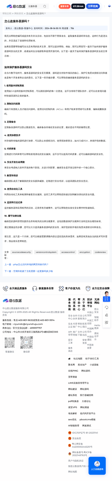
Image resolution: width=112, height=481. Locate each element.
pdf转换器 (73, 401)
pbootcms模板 (88, 419)
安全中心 (70, 317)
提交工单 (70, 341)
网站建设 (72, 389)
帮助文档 (7, 13)
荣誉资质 (84, 341)
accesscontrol (68, 252)
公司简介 (84, 317)
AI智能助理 (73, 425)
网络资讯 (18, 13)
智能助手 (96, 319)
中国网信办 (90, 330)
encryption (85, 252)
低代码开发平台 (87, 413)
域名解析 (72, 413)
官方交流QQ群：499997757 (27, 328)
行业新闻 (80, 317)
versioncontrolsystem (46, 252)
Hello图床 (97, 327)
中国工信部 (90, 322)
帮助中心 (80, 325)
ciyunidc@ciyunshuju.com (28, 324)
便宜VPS (72, 407)
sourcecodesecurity (21, 252)
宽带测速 (72, 376)
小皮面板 (94, 364)
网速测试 (86, 425)
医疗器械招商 (86, 395)
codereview (100, 252)
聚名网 (71, 364)
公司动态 (84, 333)
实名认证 (70, 325)
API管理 (70, 333)
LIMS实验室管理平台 (78, 383)
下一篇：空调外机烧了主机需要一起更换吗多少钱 (29, 271)
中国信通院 (90, 338)
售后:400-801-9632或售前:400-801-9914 (33, 320)
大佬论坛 (86, 401)
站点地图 (78, 358)
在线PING (73, 370)
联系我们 (84, 325)
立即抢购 (93, 6)
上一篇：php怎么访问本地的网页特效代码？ (27, 264)
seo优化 (72, 419)
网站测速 (84, 407)
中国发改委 (90, 346)
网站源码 (85, 370)
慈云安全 (96, 310)
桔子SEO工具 (92, 358)
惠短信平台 (96, 336)
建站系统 (72, 395)
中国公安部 (90, 314)
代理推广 (75, 325)
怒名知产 (82, 364)
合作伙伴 (75, 317)
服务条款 (70, 349)
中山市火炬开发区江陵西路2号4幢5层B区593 (35, 331)
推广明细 (75, 333)
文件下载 (80, 333)
